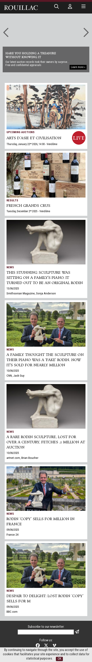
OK (59, 659)
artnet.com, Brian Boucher (22, 458)
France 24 (13, 534)
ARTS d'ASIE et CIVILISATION (34, 138)
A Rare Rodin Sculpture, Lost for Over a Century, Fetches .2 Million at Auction (46, 442)
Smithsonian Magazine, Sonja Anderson (31, 293)
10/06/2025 (13, 370)
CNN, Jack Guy (15, 375)
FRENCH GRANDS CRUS (28, 205)
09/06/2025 (13, 529)
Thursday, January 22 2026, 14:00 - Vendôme (32, 144)
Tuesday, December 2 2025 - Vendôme (28, 211)
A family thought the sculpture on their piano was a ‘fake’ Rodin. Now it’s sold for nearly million (45, 360)
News (10, 267)
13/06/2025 (13, 288)
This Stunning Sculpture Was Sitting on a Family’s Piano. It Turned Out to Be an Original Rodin (45, 278)
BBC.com (12, 611)
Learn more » (78, 67)
